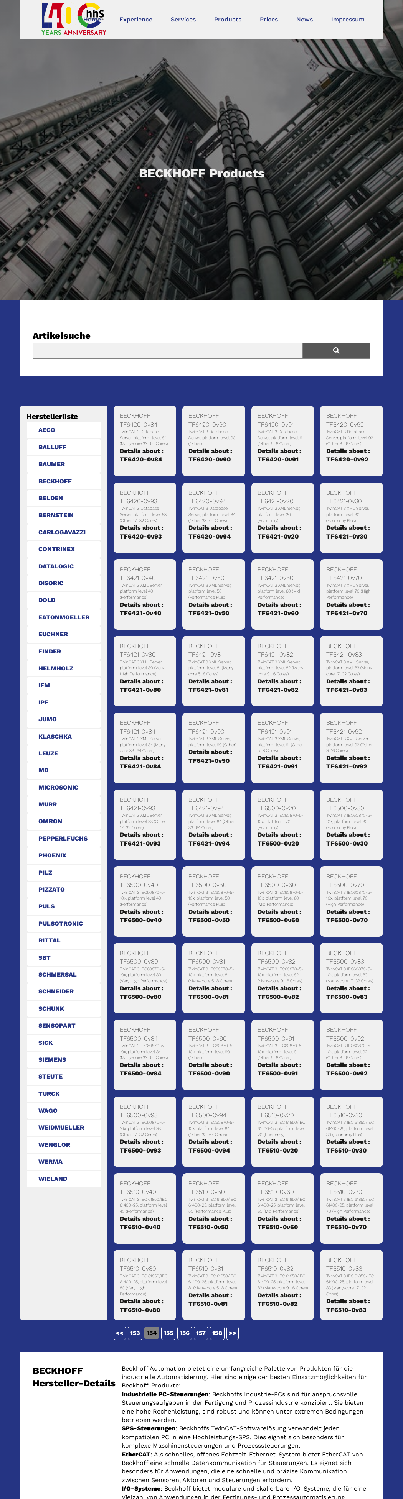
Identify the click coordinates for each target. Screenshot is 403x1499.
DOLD (46, 600)
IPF (43, 702)
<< (120, 1332)
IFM (44, 685)
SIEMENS (52, 1059)
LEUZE (48, 753)
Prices (269, 19)
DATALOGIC (56, 566)
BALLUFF (52, 447)
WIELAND (52, 1178)
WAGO (48, 1110)
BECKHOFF (55, 481)
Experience (135, 19)
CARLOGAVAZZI (62, 532)
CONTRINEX (56, 549)
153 (135, 1332)
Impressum (348, 19)
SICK (45, 1042)
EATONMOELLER (63, 617)
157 (201, 1332)
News (304, 19)
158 (217, 1332)
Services (183, 19)
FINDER (49, 651)
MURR (47, 804)
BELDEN (50, 498)
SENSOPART (57, 1025)
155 (168, 1332)
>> (232, 1332)
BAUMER (51, 464)
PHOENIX (52, 855)
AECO (46, 429)
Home (92, 19)
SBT (44, 957)
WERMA (50, 1161)
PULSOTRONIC (60, 923)
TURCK (48, 1093)
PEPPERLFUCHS (63, 838)
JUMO (47, 719)
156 (185, 1332)
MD (43, 770)
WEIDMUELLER (61, 1127)
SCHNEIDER (56, 991)
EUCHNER (53, 634)
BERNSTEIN (56, 515)
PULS (46, 906)
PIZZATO (51, 889)
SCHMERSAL (57, 974)
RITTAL (49, 940)
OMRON (50, 821)
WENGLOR (54, 1144)
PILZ (45, 872)
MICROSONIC (58, 787)
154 (152, 1332)
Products (227, 19)
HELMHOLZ (55, 668)
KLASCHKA (55, 736)
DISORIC (50, 583)
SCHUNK (51, 1008)
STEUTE (50, 1076)
